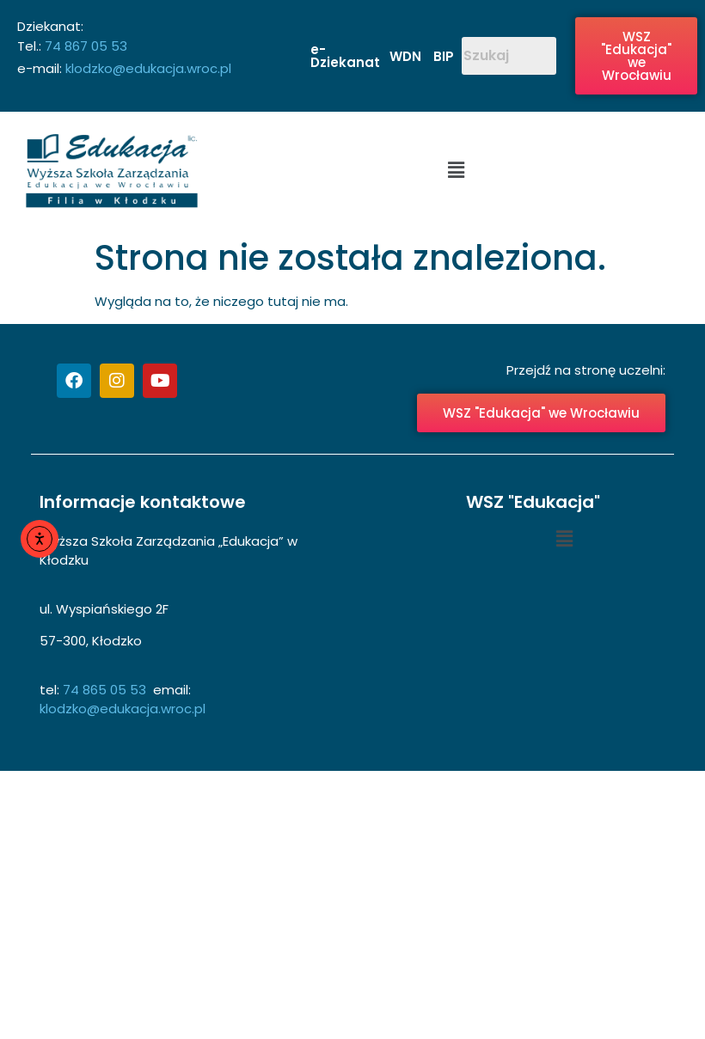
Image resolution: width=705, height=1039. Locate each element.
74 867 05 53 (84, 46)
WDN (405, 56)
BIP (443, 56)
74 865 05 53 (106, 690)
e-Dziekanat (345, 55)
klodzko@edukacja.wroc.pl (148, 68)
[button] (455, 171)
